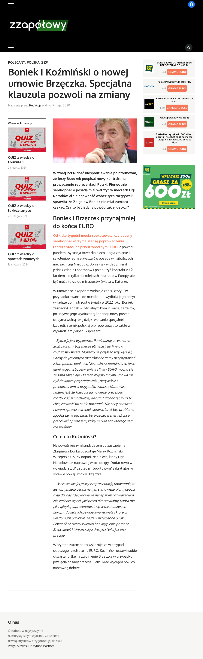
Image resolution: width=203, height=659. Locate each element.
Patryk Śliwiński (18, 646)
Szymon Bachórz (42, 646)
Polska (33, 62)
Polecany (16, 62)
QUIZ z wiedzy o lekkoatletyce (21, 208)
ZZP (44, 62)
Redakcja (35, 105)
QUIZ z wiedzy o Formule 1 (21, 159)
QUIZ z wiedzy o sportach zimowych (23, 256)
